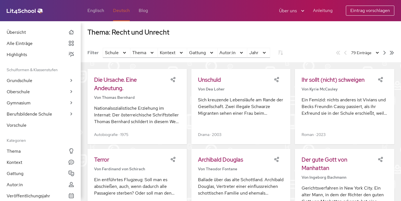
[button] (137, 106)
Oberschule (40, 92)
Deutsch (121, 10)
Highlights (40, 55)
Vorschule (16, 125)
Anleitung (322, 10)
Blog (143, 10)
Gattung (40, 173)
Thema (40, 151)
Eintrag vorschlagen (370, 10)
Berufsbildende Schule (40, 114)
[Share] (173, 79)
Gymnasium (40, 103)
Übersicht (40, 32)
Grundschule (40, 80)
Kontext (40, 162)
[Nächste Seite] (384, 53)
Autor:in (40, 185)
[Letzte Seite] (391, 53)
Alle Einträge (40, 43)
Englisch (95, 10)
